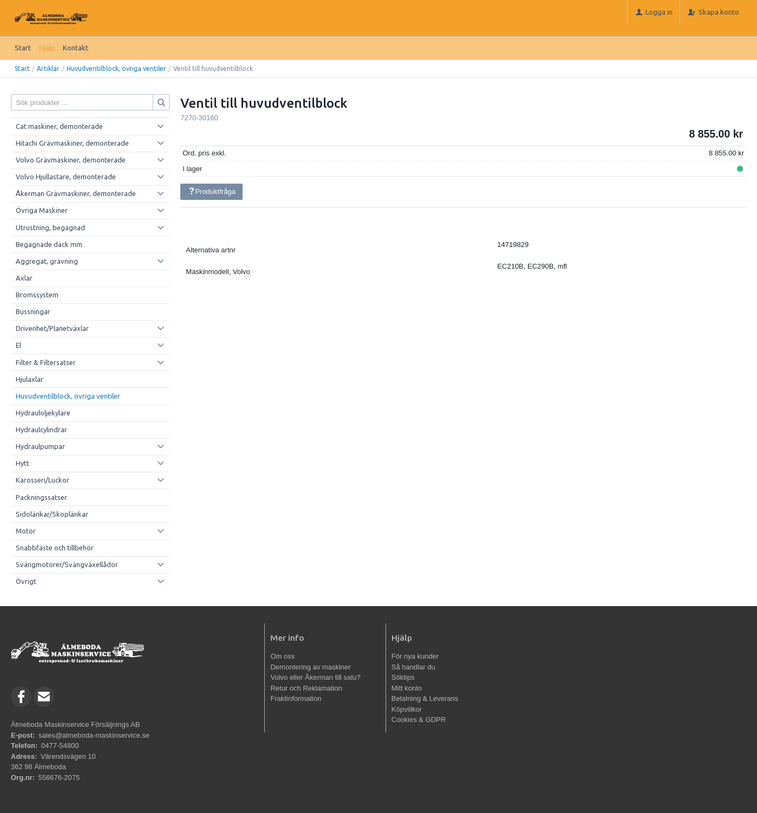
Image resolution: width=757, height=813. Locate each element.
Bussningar (33, 311)
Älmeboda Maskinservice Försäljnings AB (75, 724)
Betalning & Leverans (425, 698)
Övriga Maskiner (42, 210)
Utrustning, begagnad (50, 227)
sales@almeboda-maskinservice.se (93, 735)
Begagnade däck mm (49, 244)
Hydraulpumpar (40, 446)
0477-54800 (60, 746)
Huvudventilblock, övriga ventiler (116, 68)
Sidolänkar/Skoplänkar (52, 514)
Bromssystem (37, 294)
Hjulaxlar (29, 379)
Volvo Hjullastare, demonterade (66, 176)
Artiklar (48, 68)
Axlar (24, 278)
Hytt (22, 463)
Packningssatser (41, 497)
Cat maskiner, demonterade (59, 126)
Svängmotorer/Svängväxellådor (67, 564)
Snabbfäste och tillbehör (55, 547)
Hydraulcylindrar (41, 429)
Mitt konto (406, 688)
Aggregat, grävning (47, 261)
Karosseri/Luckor (42, 480)
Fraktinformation (295, 698)
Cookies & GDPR (418, 720)
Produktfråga (212, 191)
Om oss (282, 656)
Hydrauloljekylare (43, 413)
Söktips (403, 677)
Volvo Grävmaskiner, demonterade (71, 160)
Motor (26, 531)
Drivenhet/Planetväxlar (52, 328)
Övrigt (26, 581)
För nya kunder (415, 656)
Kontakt (75, 47)
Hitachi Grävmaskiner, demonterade (72, 143)
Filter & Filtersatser (46, 362)
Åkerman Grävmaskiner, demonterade (76, 193)
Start (23, 47)
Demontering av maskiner (310, 667)
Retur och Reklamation (306, 688)
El (18, 345)
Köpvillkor (406, 709)
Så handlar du (413, 667)
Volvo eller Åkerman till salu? (315, 677)
